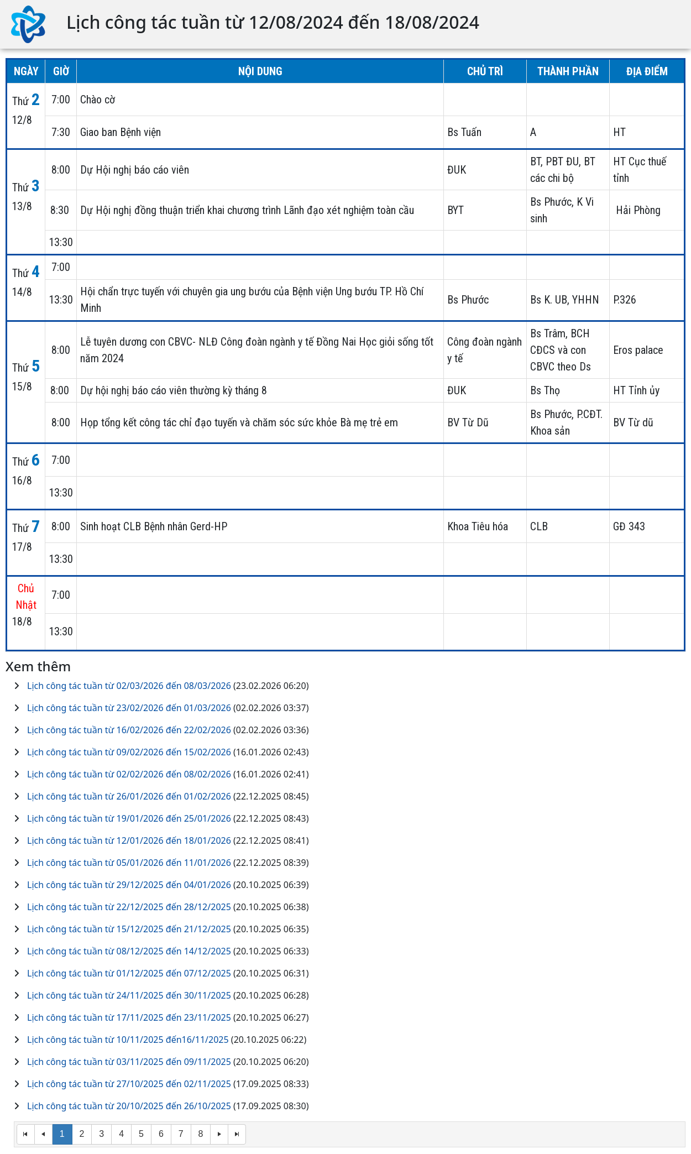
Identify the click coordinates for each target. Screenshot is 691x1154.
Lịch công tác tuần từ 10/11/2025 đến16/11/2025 (128, 1039)
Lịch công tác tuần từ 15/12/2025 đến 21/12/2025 (129, 929)
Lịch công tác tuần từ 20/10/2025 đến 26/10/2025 (129, 1106)
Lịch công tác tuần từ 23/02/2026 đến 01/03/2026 (129, 708)
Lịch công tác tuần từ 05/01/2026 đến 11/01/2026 (129, 863)
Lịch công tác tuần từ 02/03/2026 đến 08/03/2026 (129, 686)
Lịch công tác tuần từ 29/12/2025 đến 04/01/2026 (129, 885)
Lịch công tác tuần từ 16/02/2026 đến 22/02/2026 (129, 730)
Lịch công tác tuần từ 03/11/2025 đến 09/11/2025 (129, 1062)
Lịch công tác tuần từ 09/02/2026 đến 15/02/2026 (129, 752)
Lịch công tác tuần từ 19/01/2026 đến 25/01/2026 (129, 818)
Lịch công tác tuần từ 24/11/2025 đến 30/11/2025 (129, 995)
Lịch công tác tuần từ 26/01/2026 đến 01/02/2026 (129, 796)
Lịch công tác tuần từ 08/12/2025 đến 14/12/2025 (129, 951)
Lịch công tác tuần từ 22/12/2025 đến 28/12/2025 (129, 907)
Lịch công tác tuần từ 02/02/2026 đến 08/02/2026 (129, 774)
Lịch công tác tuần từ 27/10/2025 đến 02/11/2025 (129, 1084)
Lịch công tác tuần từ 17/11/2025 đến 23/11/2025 (129, 1017)
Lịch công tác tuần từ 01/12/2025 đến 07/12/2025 (129, 973)
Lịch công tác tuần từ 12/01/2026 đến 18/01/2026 (129, 840)
